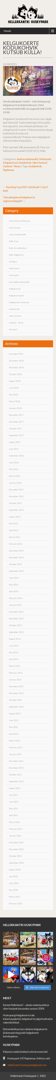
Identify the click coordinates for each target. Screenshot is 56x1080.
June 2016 (14, 462)
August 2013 (15, 639)
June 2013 (14, 645)
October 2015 (15, 503)
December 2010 (16, 842)
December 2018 (16, 360)
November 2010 (16, 849)
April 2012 (13, 734)
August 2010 (15, 869)
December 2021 (16, 354)
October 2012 (15, 700)
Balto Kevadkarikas (17, 248)
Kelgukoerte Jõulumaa (19, 302)
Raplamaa (8, 169)
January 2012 (15, 754)
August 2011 (15, 788)
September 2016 (16, 455)
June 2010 (14, 883)
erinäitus (13, 261)
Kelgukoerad (10, 162)
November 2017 (16, 421)
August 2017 (15, 442)
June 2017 (14, 449)
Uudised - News (11, 166)
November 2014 (16, 557)
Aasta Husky (14, 227)
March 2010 (14, 896)
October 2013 (15, 625)
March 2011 (14, 822)
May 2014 (13, 584)
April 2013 (13, 659)
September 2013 (16, 632)
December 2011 (16, 761)
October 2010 (15, 856)
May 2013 (13, 652)
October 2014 (15, 564)
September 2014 (16, 571)
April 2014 (13, 591)
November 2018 (16, 367)
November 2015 (16, 496)
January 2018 (15, 408)
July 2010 (13, 876)
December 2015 (16, 489)
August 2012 (15, 713)
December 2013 (16, 611)
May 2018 (13, 394)
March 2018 (14, 401)
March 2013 (14, 666)
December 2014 (16, 550)
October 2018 (15, 374)
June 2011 (14, 801)
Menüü (7, 30)
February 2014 (15, 598)
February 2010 (15, 903)
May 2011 (13, 808)
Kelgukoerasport (16, 295)
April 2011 (13, 815)
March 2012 (14, 740)
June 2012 (14, 720)
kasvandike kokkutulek (19, 282)
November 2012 (16, 693)
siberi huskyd (39, 162)
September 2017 (16, 435)
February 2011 (15, 829)
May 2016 (13, 469)
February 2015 (15, 544)
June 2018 (14, 387)
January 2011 (15, 835)
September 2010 (16, 862)
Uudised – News (16, 322)
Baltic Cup (13, 241)
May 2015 (13, 523)
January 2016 (15, 482)
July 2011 (13, 795)
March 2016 (14, 476)
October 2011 (15, 774)
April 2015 (13, 530)
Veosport (13, 329)
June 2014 (14, 577)
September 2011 (16, 781)
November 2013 (16, 618)
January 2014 (15, 605)
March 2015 (14, 537)
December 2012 (16, 686)
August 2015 (15, 516)
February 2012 (15, 747)
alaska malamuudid (27, 159)
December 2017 (16, 415)
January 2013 (15, 679)
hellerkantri (14, 268)
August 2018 (15, 381)
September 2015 (16, 510)
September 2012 (16, 706)
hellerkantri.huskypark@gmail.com (27, 1065)
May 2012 (13, 727)
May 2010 (13, 890)
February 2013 (15, 672)
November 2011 (16, 767)
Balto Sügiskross (16, 254)
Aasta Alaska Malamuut (19, 221)
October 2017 (15, 428)
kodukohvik (25, 162)
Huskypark (45, 159)
